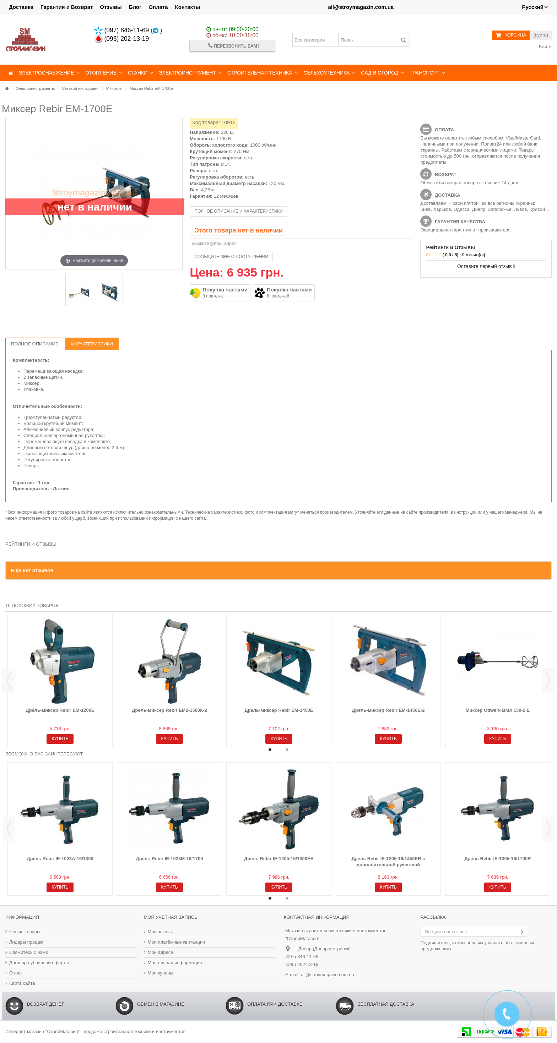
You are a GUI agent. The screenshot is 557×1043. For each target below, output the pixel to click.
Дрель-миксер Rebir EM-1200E (60, 710)
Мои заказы (160, 931)
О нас (15, 973)
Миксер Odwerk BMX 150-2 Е (498, 710)
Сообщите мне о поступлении (231, 256)
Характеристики (92, 343)
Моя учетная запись (171, 917)
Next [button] (548, 680)
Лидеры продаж (26, 942)
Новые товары (24, 931)
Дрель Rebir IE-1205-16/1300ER (279, 858)
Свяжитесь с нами (28, 952)
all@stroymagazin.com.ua (361, 7)
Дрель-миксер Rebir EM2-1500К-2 (169, 710)
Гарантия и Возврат (66, 7)
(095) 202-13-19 (121, 38)
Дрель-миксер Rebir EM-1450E (278, 710)
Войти (544, 46)
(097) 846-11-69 (121, 30)
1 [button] (270, 749)
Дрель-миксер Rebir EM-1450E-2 (388, 710)
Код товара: (206, 122)
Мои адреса (160, 952)
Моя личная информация (175, 962)
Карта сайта (22, 983)
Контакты (187, 7)
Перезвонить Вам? (234, 46)
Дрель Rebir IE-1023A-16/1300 (60, 858)
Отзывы (110, 7)
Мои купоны (160, 973)
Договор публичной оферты (39, 962)
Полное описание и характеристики (238, 211)
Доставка (21, 7)
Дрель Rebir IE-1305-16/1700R (497, 858)
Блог (135, 7)
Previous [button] (8, 680)
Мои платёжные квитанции (176, 942)
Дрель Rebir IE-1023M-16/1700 (169, 858)
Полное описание (35, 343)
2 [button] (287, 749)
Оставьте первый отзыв (486, 266)
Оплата (158, 7)
